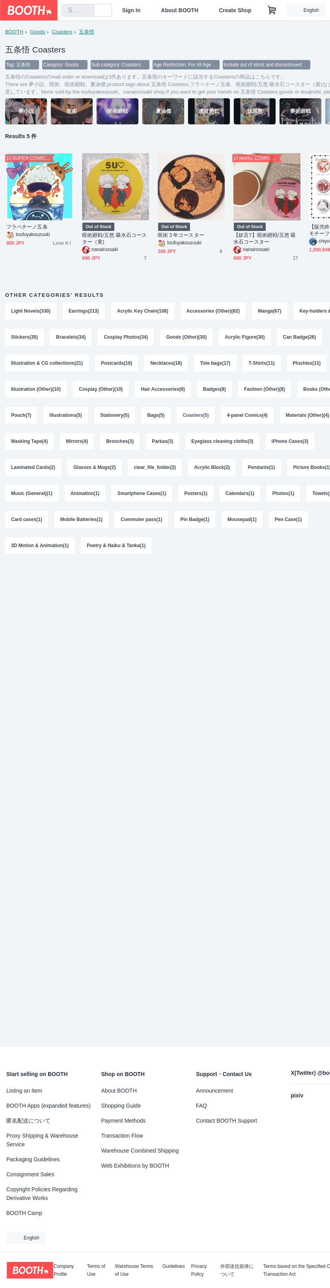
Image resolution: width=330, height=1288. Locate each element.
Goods (37, 32)
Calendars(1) (240, 493)
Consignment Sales (30, 1174)
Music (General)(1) (31, 493)
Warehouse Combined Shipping (140, 1150)
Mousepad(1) (242, 519)
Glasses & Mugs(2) (94, 467)
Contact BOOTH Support (226, 1120)
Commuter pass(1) (141, 519)
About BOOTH (179, 10)
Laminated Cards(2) (33, 467)
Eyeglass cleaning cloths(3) (222, 441)
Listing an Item (24, 1090)
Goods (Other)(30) (186, 337)
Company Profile (64, 1270)
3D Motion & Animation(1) (40, 545)
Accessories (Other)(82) (213, 311)
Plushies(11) (307, 363)
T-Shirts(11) (262, 363)
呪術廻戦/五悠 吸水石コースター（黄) (114, 238)
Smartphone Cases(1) (141, 493)
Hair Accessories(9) (163, 389)
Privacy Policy (199, 1270)
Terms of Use (96, 1270)
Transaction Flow (122, 1135)
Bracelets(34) (71, 337)
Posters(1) (195, 493)
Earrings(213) (84, 311)
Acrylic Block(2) (212, 467)
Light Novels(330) (30, 311)
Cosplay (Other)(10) (101, 389)
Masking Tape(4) (29, 441)
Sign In (131, 10)
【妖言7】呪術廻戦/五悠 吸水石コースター (264, 238)
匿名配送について (28, 1120)
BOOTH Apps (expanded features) (48, 1105)
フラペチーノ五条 (27, 227)
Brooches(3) (120, 441)
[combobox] (78, 10)
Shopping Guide (121, 1105)
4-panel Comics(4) (247, 415)
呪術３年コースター (181, 235)
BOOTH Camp (24, 1213)
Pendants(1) (261, 467)
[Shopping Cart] (272, 10)
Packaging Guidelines (33, 1159)
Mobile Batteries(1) (81, 519)
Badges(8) (214, 389)
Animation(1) (85, 493)
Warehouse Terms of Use (134, 1270)
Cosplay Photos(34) (126, 337)
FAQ (201, 1105)
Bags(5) (155, 415)
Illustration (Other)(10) (36, 389)
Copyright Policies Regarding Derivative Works (42, 1193)
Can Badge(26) (299, 337)
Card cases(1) (26, 519)
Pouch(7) (21, 415)
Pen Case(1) (288, 519)
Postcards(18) (116, 363)
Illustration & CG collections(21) (47, 363)
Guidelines (173, 1266)
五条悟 (86, 32)
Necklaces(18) (166, 363)
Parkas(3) (162, 441)
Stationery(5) (114, 415)
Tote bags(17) (215, 363)
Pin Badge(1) (194, 519)
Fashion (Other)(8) (264, 389)
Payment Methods (123, 1120)
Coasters (62, 32)
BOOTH (14, 32)
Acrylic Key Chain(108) (142, 311)
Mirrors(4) (77, 441)
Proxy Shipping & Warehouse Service (42, 1139)
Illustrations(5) (65, 415)
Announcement (214, 1090)
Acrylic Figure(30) (245, 337)
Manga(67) (269, 311)
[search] (86, 10)
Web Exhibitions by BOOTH (135, 1165)
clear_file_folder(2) (155, 467)
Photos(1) (283, 493)
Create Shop (235, 10)
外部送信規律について (237, 1270)
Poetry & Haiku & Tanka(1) (116, 545)
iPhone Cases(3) (290, 441)
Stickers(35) (24, 337)
